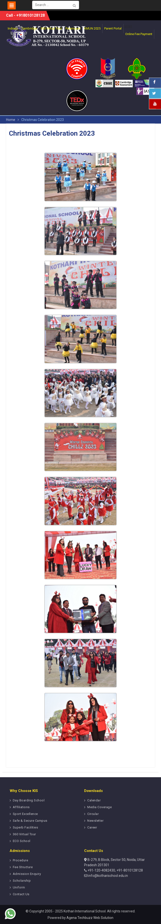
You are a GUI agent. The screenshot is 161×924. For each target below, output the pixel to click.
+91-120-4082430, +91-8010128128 (115, 870)
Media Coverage (99, 807)
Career (92, 827)
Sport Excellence (25, 814)
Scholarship (22, 880)
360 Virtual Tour (24, 834)
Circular (93, 814)
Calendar (94, 800)
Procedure (20, 860)
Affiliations (21, 807)
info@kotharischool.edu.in (108, 876)
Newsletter (95, 820)
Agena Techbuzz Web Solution (89, 918)
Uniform (19, 887)
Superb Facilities (25, 827)
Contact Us (21, 894)
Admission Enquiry (27, 874)
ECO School (21, 841)
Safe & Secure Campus (30, 820)
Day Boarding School (29, 800)
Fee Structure (23, 867)
